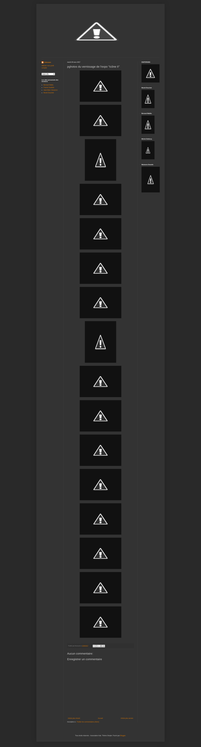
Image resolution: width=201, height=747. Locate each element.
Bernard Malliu (48, 85)
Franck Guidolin (48, 87)
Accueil (100, 718)
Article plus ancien (127, 718)
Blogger (122, 735)
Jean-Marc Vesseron (50, 90)
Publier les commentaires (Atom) (88, 722)
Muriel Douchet (48, 93)
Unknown (47, 62)
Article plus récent (74, 718)
